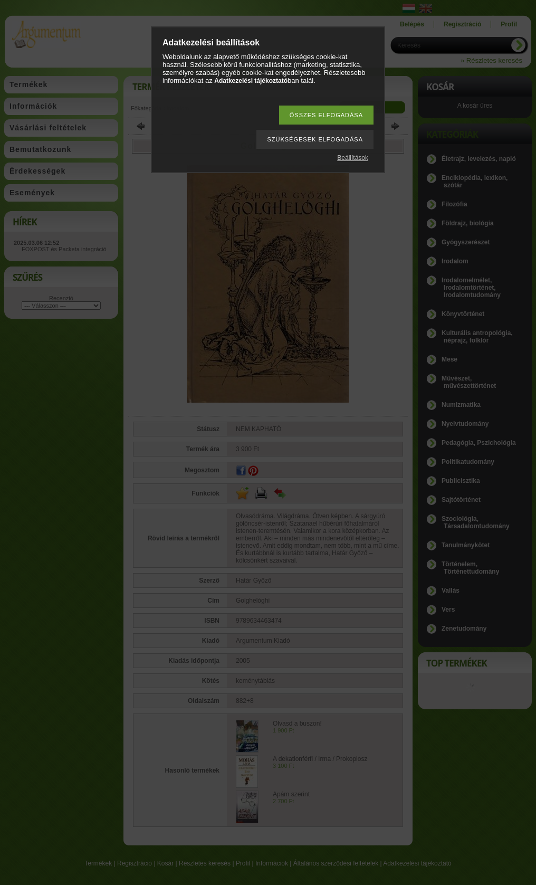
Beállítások (352, 157)
